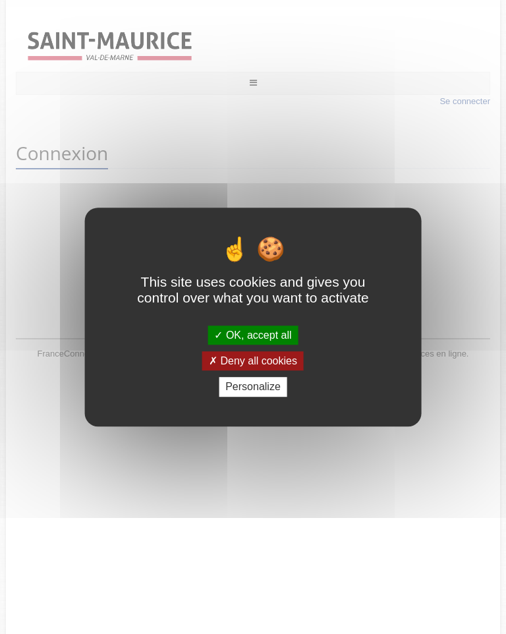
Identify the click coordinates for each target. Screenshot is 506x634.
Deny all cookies (253, 360)
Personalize (253, 387)
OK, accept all (252, 335)
